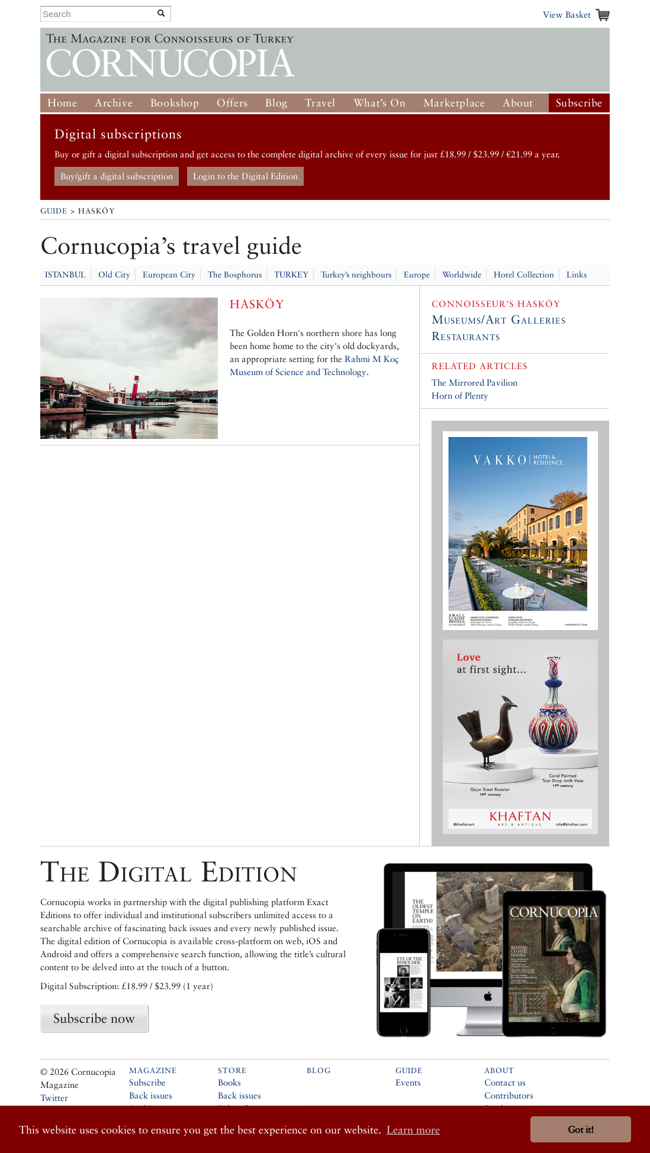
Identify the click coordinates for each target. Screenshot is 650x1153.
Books (229, 1082)
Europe (417, 274)
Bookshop (174, 102)
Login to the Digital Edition (245, 176)
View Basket (567, 14)
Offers (232, 102)
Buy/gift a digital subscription (116, 176)
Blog (276, 102)
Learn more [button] (413, 1129)
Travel (320, 102)
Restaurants (466, 336)
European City (169, 274)
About (518, 102)
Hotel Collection (524, 274)
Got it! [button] (581, 1129)
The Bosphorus (235, 274)
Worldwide (461, 274)
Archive (114, 102)
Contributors (508, 1095)
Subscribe (579, 102)
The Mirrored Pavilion (474, 382)
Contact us (505, 1082)
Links (577, 274)
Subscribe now (94, 1018)
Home (62, 102)
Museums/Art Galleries (499, 319)
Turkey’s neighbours (356, 274)
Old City (114, 274)
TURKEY (291, 274)
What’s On (379, 102)
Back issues (150, 1095)
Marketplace (454, 102)
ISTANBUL (65, 274)
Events (408, 1082)
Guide (53, 210)
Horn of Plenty (460, 395)
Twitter (54, 1098)
